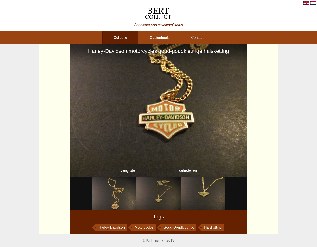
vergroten (129, 170)
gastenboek (159, 38)
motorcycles (144, 227)
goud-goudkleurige (178, 227)
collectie (120, 38)
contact (197, 38)
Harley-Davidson (112, 227)
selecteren (188, 170)
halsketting (213, 227)
